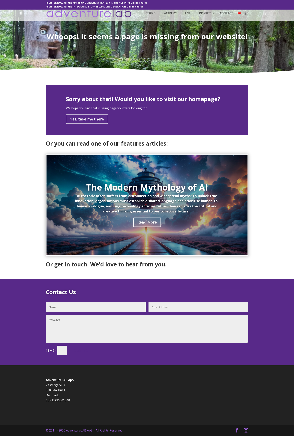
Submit (81, 350)
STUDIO (151, 13)
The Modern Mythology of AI (147, 187)
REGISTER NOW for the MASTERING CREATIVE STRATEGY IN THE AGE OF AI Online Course (96, 3)
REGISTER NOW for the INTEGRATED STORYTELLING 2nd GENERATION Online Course (94, 7)
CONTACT (226, 13)
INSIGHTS (205, 13)
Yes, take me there (87, 119)
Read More (147, 222)
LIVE (187, 13)
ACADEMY (170, 13)
